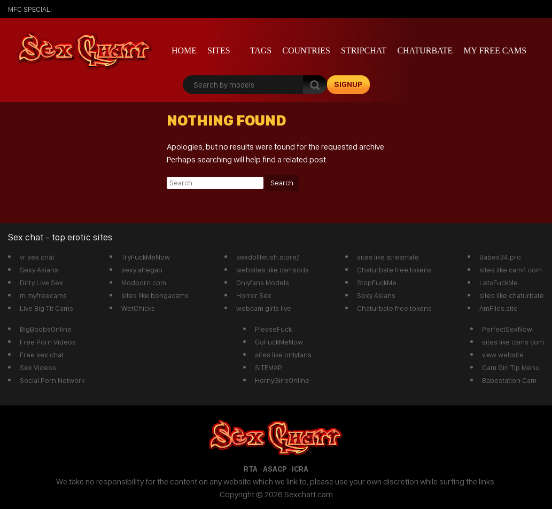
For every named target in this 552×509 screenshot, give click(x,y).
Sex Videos (38, 367)
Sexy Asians (39, 269)
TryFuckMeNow (145, 257)
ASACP (274, 469)
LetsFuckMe (498, 282)
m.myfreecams (43, 295)
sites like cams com (513, 342)
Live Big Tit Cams (46, 308)
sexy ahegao (141, 269)
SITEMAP (268, 367)
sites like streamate (388, 257)
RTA (251, 469)
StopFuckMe (376, 282)
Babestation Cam (509, 380)
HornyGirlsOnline (282, 380)
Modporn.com (143, 282)
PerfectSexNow (507, 329)
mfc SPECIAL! (30, 9)
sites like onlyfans (283, 354)
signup (348, 84)
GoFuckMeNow (279, 342)
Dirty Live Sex (41, 282)
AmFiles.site (498, 308)
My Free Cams (494, 50)
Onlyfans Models (262, 282)
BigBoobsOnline (46, 329)
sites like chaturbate (511, 295)
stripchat (363, 50)
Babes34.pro (500, 257)
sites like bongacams (155, 295)
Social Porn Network (52, 380)
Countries (306, 50)
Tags (261, 50)
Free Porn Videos (48, 342)
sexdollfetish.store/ (267, 257)
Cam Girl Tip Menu (511, 367)
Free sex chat (42, 354)
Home (184, 50)
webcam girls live (263, 308)
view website (503, 354)
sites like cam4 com (510, 269)
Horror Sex (253, 295)
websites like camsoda (272, 269)
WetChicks (138, 308)
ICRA (300, 469)
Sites (218, 50)
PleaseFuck (273, 329)
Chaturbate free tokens (394, 269)
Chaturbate (425, 50)
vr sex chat (37, 257)
